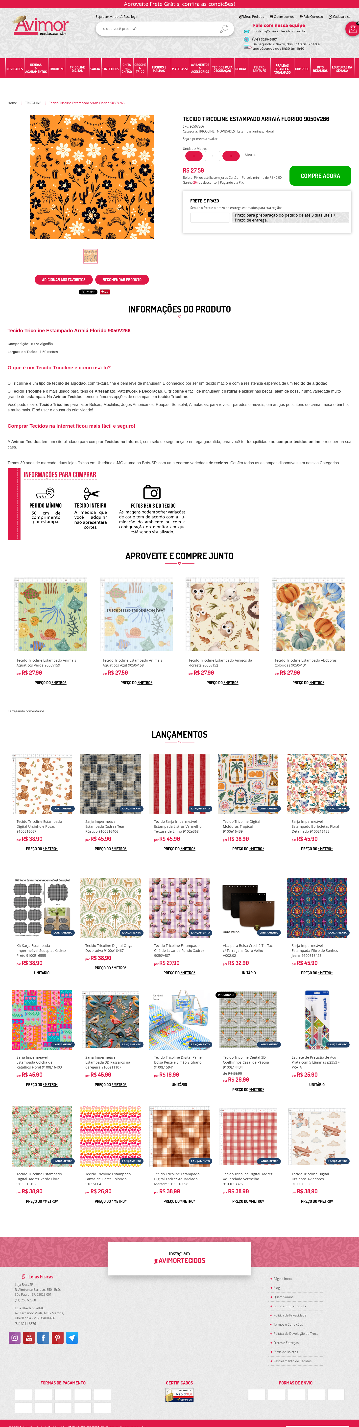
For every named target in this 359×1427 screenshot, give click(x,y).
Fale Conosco (313, 16)
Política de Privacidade (289, 1315)
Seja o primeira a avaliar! (200, 138)
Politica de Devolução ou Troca (295, 1333)
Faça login (131, 16)
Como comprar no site (289, 1306)
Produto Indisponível (136, 614)
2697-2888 (25, 1300)
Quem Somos (283, 1297)
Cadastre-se (341, 16)
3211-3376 (25, 1323)
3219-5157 (264, 39)
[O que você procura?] (224, 29)
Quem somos (284, 16)
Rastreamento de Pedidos (292, 1361)
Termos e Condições (288, 1324)
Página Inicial (282, 1278)
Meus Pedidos (253, 16)
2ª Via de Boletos (285, 1352)
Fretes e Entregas (286, 1342)
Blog (276, 1288)
